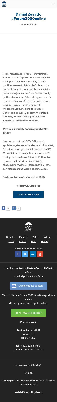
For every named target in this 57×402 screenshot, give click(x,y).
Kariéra (22, 241)
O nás (11, 241)
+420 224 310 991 (31, 345)
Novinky (10, 237)
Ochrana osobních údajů (28, 365)
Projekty (23, 237)
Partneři (47, 237)
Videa (35, 237)
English (29, 372)
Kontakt (44, 241)
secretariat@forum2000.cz (28, 349)
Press (33, 241)
